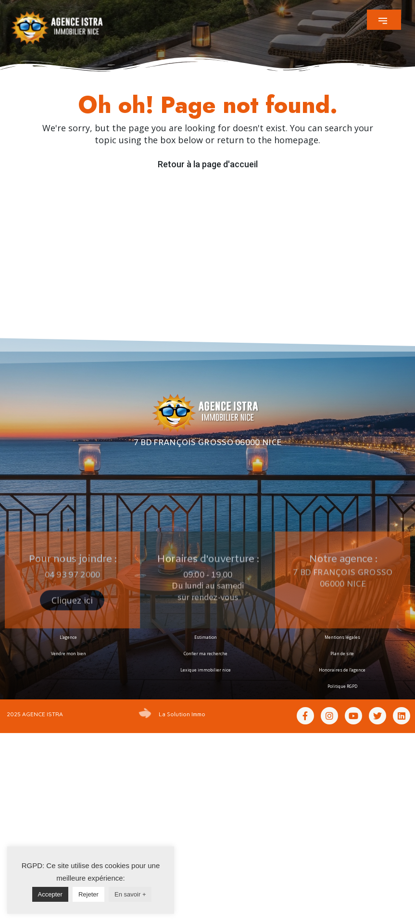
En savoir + (130, 894)
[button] (384, 20)
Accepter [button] (50, 894)
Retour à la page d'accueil (208, 164)
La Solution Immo (182, 714)
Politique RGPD (342, 686)
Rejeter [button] (88, 894)
